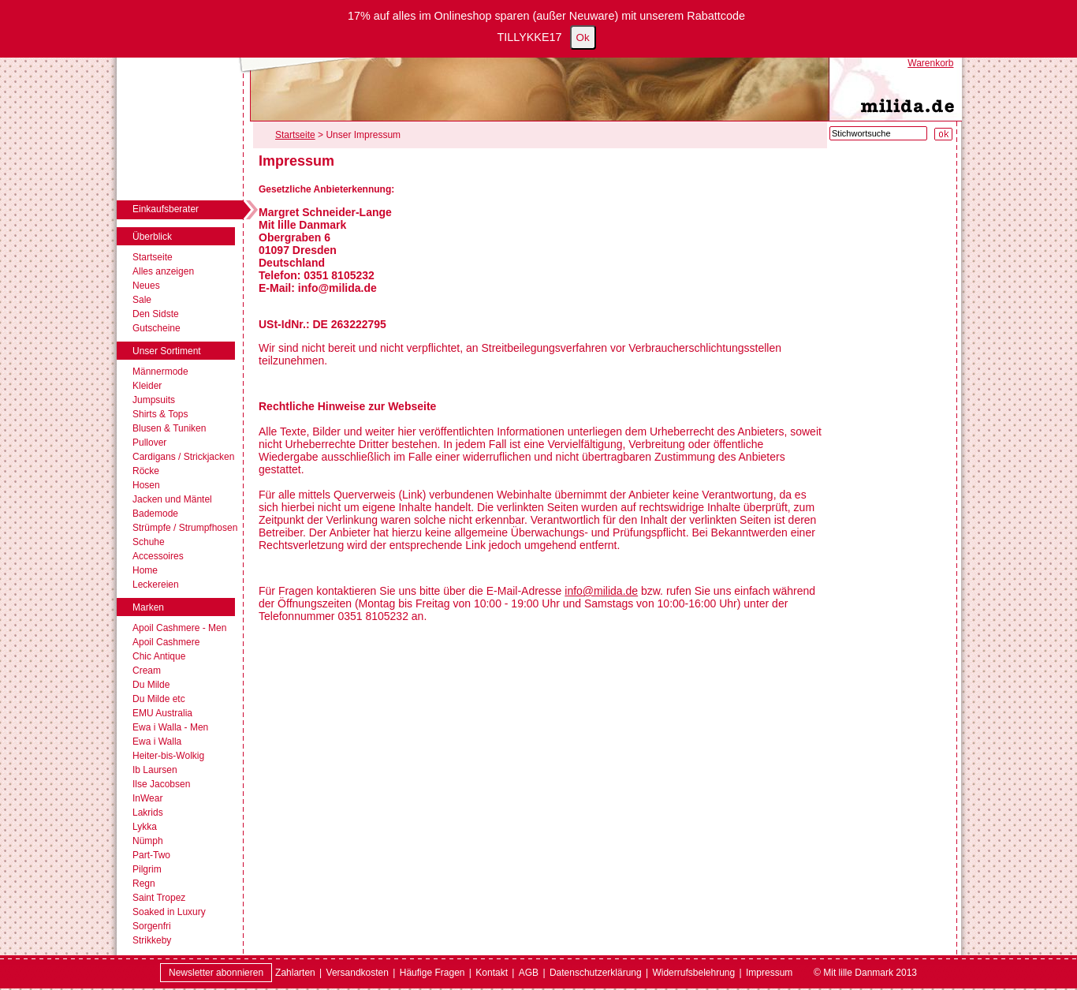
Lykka (144, 826)
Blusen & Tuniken (169, 428)
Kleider (147, 385)
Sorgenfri (151, 926)
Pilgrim (147, 869)
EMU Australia (162, 713)
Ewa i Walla (156, 741)
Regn (143, 883)
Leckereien (155, 584)
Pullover (149, 442)
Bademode (155, 513)
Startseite (152, 257)
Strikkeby (151, 940)
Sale (141, 299)
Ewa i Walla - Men (170, 727)
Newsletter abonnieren (216, 972)
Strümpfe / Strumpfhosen (184, 527)
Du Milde (151, 684)
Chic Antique (158, 656)
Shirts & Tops (160, 414)
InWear (147, 798)
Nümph (147, 840)
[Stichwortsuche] (878, 133)
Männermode (160, 371)
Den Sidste (155, 313)
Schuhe (148, 541)
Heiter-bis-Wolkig (168, 755)
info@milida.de (601, 591)
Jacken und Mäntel (172, 499)
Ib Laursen (154, 769)
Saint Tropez (158, 897)
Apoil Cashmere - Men (179, 627)
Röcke (145, 470)
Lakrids (147, 812)
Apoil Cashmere (165, 642)
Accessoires (158, 556)
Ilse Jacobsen (161, 784)
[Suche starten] (943, 134)
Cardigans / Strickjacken (183, 456)
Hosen (146, 485)
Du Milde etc (158, 698)
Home (145, 570)
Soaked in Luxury (169, 911)
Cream (146, 670)
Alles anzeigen (163, 271)
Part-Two (151, 855)
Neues (146, 285)
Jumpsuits (153, 399)
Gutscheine (156, 328)
